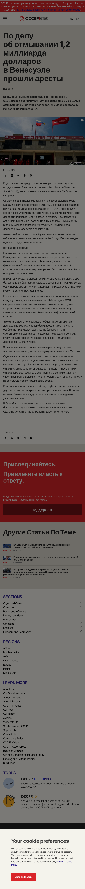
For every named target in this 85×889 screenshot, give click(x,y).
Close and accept (23, 876)
